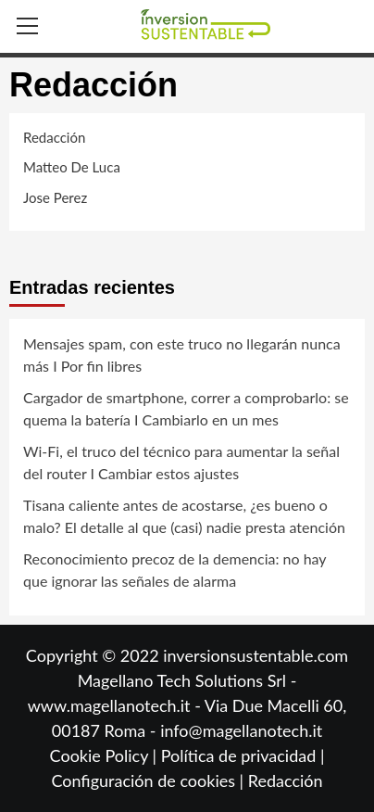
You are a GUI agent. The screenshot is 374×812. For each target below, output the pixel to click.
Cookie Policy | (105, 755)
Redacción (285, 780)
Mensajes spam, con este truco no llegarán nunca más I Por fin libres (182, 354)
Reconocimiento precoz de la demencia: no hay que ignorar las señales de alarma (174, 570)
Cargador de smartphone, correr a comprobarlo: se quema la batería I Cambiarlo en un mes (186, 408)
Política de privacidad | (243, 755)
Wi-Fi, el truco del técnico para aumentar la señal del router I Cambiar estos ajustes (181, 462)
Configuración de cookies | (149, 780)
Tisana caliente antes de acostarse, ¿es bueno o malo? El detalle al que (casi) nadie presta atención (184, 516)
